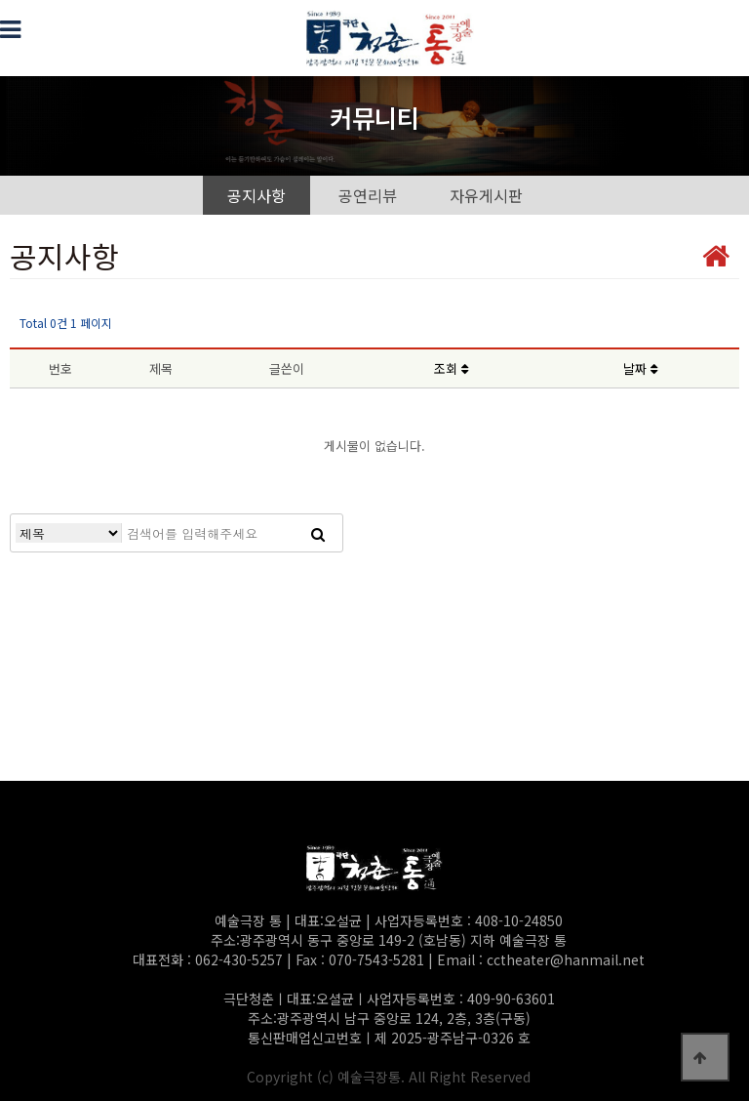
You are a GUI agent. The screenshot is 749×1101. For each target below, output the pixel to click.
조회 (451, 368)
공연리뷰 (367, 195)
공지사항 (256, 195)
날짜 (640, 368)
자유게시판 (486, 195)
